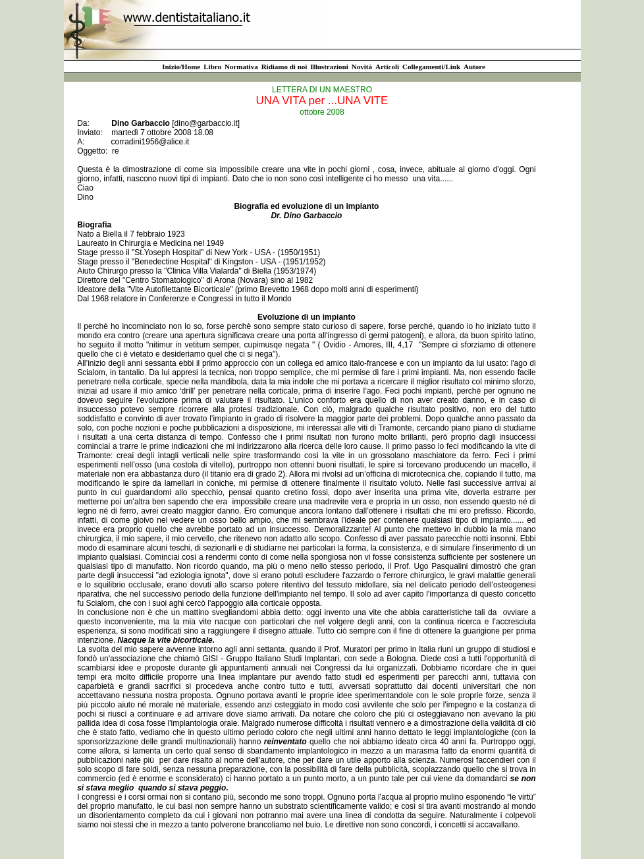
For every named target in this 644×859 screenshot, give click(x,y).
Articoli (387, 67)
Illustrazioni (329, 67)
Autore (474, 67)
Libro (212, 67)
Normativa (241, 67)
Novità (362, 67)
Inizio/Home (181, 67)
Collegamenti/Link (431, 67)
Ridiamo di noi (284, 67)
